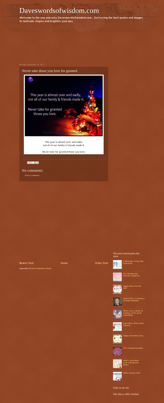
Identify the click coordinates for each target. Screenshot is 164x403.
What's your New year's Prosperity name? (131, 362)
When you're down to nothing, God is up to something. (133, 313)
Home (64, 263)
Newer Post (26, 263)
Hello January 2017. (132, 373)
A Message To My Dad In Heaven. (133, 262)
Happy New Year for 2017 (132, 287)
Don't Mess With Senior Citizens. (133, 324)
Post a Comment (32, 175)
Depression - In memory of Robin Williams (134, 299)
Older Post (101, 263)
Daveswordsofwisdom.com (59, 10)
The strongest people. (133, 348)
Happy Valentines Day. (133, 335)
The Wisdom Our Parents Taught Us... (132, 274)
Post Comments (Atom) (41, 268)
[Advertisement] (82, 43)
